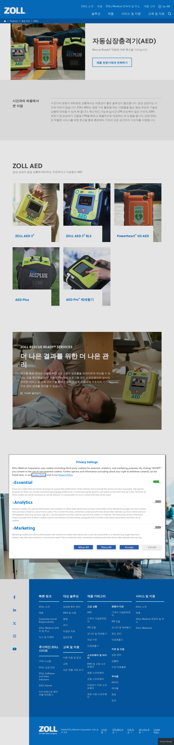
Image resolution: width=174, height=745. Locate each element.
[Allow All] (83, 547)
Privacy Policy (65, 475)
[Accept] (129, 547)
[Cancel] (152, 547)
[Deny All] (106, 547)
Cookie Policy (39, 475)
